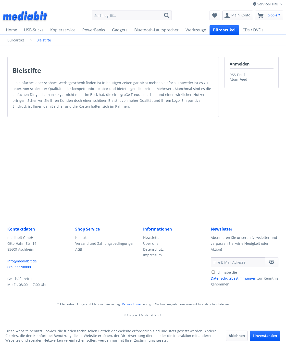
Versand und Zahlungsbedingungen (105, 243)
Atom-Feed (238, 79)
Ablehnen (237, 335)
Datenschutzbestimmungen (233, 278)
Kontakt (81, 237)
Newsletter (152, 237)
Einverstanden (265, 335)
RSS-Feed (237, 74)
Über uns (150, 243)
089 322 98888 (19, 267)
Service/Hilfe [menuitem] (266, 4)
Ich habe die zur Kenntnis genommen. (244, 278)
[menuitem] (132, 15)
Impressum (152, 255)
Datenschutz (153, 249)
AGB (78, 249)
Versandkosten (132, 304)
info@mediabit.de (22, 261)
